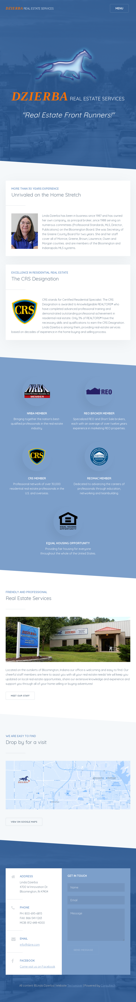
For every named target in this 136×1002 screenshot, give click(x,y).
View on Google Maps (24, 821)
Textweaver (75, 985)
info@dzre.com (30, 944)
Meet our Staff (20, 695)
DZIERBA (14, 8)
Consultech (108, 985)
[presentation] (94, 967)
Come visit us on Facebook (37, 966)
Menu (119, 8)
